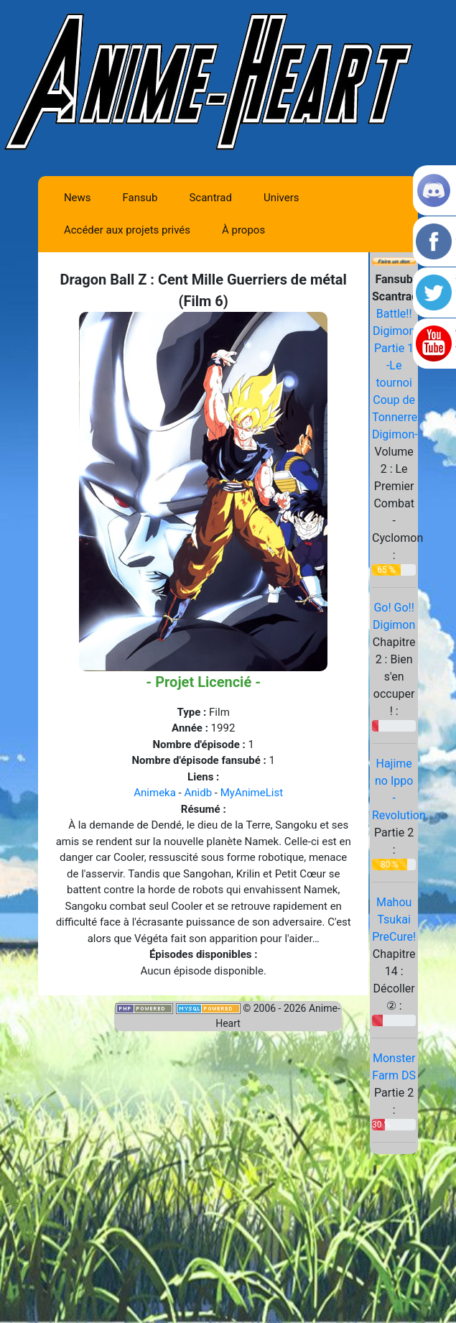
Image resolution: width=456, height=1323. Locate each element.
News (77, 197)
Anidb (198, 792)
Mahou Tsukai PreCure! (394, 919)
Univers (281, 197)
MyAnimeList (251, 792)
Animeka (155, 792)
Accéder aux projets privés (127, 229)
